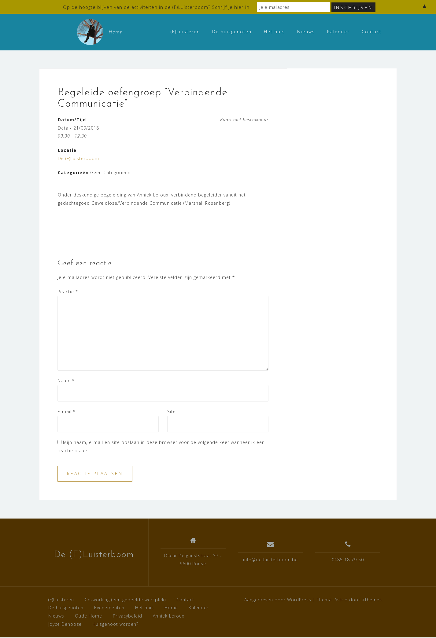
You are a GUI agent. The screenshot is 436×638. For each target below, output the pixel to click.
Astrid (341, 600)
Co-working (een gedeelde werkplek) (125, 600)
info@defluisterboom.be (270, 560)
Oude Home (88, 616)
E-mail (66, 412)
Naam (66, 381)
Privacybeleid (127, 616)
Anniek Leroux (168, 616)
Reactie (67, 292)
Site (171, 412)
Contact (372, 32)
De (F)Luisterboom (78, 159)
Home (171, 608)
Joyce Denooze (65, 624)
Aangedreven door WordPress (277, 600)
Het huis (274, 32)
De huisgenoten (232, 32)
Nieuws (306, 32)
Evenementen (109, 608)
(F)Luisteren (185, 32)
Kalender (338, 32)
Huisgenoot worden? (115, 624)
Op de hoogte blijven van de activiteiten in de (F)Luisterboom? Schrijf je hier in (156, 7)
